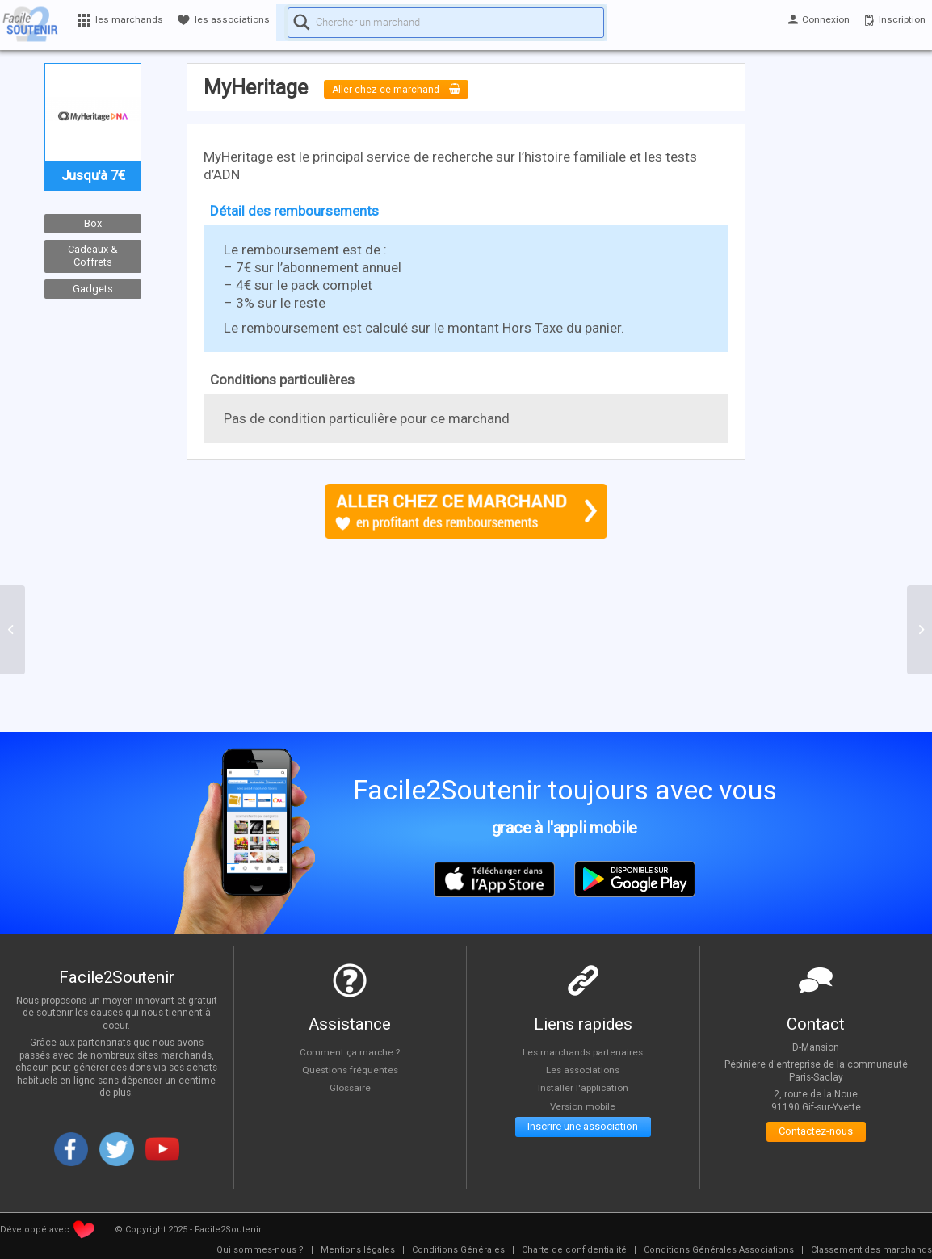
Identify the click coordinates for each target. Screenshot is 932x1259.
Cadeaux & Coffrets (93, 256)
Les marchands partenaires (583, 1051)
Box (93, 223)
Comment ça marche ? (349, 1051)
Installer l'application (583, 1087)
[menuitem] (260, 1250)
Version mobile (583, 1106)
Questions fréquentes (350, 1070)
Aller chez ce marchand (409, 89)
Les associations (583, 1070)
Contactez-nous (816, 1135)
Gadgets (93, 289)
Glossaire (349, 1087)
